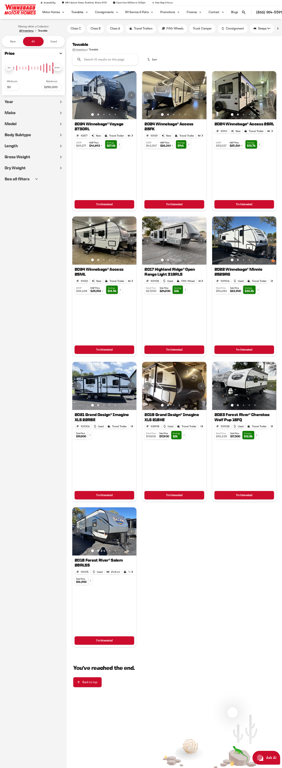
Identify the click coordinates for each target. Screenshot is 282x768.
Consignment (232, 28)
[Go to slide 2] (98, 114)
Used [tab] (53, 41)
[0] (12, 87)
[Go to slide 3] (104, 114)
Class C (76, 28)
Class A (115, 28)
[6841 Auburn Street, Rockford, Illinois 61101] (84, 2)
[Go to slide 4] (109, 114)
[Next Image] (278, 28)
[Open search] (244, 12)
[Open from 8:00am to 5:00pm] (129, 2)
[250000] (51, 87)
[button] (77, 95)
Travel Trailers (140, 28)
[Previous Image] (77, 95)
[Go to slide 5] (115, 114)
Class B (95, 28)
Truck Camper (202, 28)
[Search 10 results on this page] (105, 59)
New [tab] (13, 41)
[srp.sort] (152, 60)
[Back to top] (87, 682)
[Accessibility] (48, 2)
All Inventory (79, 49)
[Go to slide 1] (92, 114)
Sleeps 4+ (262, 28)
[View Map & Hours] (162, 2)
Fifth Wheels (172, 28)
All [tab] (33, 41)
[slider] (9, 67)
